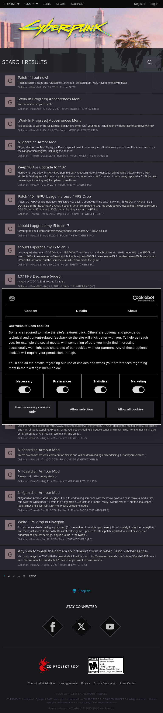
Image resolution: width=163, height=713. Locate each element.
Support (78, 4)
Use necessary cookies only (32, 409)
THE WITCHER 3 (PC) (81, 188)
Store (61, 4)
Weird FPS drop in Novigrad (43, 525)
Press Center (127, 683)
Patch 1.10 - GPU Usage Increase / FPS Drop (56, 200)
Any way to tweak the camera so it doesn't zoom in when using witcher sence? (85, 555)
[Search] (150, 62)
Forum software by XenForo (81, 708)
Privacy (85, 683)
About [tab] (132, 311)
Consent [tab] (30, 311)
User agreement (68, 683)
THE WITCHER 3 (79, 442)
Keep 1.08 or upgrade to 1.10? (44, 171)
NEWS (75, 87)
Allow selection (81, 409)
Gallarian (25, 87)
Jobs (47, 4)
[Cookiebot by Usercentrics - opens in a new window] (135, 298)
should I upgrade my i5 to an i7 (45, 229)
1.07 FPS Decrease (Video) (41, 280)
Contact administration (41, 683)
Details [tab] (81, 311)
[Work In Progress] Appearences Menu (52, 99)
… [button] (19, 579)
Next (32, 579)
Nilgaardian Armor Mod (39, 145)
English (81, 591)
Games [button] (29, 4)
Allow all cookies (130, 409)
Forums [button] (10, 4)
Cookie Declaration (105, 683)
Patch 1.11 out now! (35, 77)
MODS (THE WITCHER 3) (86, 109)
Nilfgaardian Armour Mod (41, 453)
